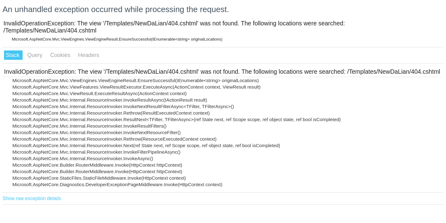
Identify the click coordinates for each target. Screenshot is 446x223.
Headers (88, 55)
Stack (13, 55)
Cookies (61, 55)
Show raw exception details (31, 198)
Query (35, 55)
